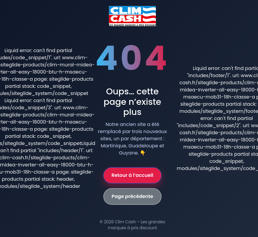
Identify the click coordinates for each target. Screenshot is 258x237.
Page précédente (132, 196)
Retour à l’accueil (132, 175)
